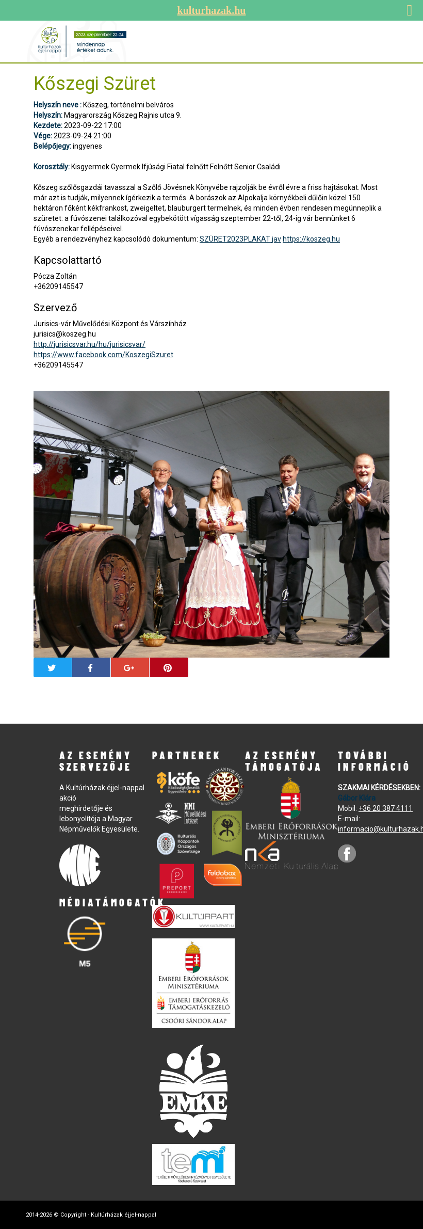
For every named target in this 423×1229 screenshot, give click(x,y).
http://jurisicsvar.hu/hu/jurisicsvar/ (89, 344)
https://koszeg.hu (311, 239)
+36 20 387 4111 (386, 808)
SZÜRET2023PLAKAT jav (240, 239)
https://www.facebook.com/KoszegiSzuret (103, 354)
